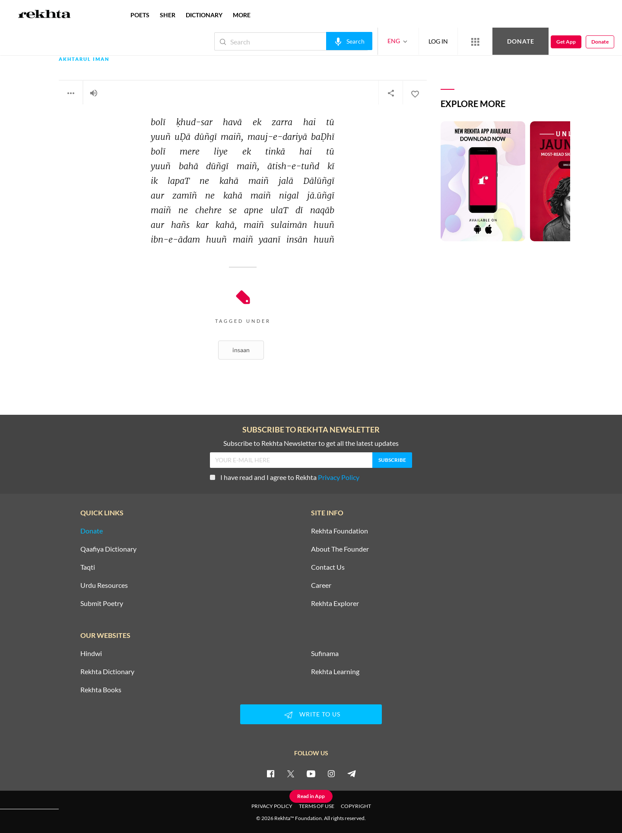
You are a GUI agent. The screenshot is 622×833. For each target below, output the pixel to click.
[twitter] (291, 773)
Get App (566, 41)
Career (321, 585)
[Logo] (44, 15)
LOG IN (438, 41)
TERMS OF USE (316, 806)
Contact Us (328, 567)
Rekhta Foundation (339, 530)
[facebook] (270, 773)
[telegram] (352, 773)
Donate (520, 41)
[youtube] (311, 773)
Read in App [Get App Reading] (311, 796)
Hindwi (91, 653)
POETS (139, 15)
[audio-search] (349, 41)
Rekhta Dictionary (107, 671)
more (242, 15)
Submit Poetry (101, 603)
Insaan (241, 349)
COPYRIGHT (356, 806)
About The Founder (340, 549)
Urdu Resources (104, 585)
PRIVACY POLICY (271, 806)
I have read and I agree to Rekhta (284, 477)
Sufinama (325, 653)
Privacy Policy (338, 477)
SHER (167, 15)
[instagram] (331, 773)
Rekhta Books (100, 689)
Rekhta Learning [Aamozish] (335, 671)
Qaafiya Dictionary (108, 549)
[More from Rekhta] (475, 41)
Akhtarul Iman (84, 59)
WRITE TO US (311, 715)
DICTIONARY (204, 15)
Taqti (87, 567)
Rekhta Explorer (335, 603)
